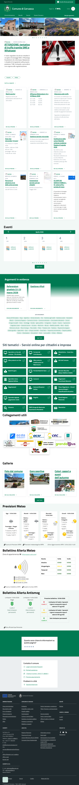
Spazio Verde (21, 330)
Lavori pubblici (46, 333)
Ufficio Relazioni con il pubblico (11, 754)
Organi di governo (7, 714)
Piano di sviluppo (25, 328)
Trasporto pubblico (66, 330)
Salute (40, 333)
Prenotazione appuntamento (48, 746)
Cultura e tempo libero (27, 716)
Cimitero (54, 333)
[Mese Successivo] (70, 231)
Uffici (4, 721)
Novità (20, 15)
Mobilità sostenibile (54, 325)
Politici (4, 719)
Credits (32, 778)
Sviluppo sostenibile (34, 330)
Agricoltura (26, 317)
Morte (62, 325)
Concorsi (67, 320)
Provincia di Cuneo (26, 735)
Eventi (61, 719)
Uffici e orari (6, 757)
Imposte (54, 322)
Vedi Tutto (39, 267)
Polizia (39, 328)
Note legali (43, 735)
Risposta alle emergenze (63, 328)
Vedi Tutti (39, 338)
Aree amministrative (8, 706)
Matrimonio (40, 325)
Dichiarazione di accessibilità (47, 738)
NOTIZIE (8, 42)
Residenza (53, 328)
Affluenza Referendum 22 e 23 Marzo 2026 (39, 95)
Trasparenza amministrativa (54, 330)
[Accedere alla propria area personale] (65, 2)
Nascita (67, 325)
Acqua (21, 317)
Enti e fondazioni (7, 711)
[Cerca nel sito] (72, 9)
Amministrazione (9, 15)
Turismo (19, 333)
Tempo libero (43, 330)
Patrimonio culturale (14, 328)
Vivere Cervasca (38, 15)
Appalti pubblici (25, 711)
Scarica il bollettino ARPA (12, 587)
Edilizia (42, 721)
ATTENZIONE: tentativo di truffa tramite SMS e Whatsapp (17, 47)
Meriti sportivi (10, 94)
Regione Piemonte (8, 2)
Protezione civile (46, 328)
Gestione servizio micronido (39, 137)
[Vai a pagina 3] (36, 262)
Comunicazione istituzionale (57, 320)
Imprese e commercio (27, 721)
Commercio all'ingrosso (20, 320)
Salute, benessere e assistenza (48, 706)
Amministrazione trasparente (48, 740)
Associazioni (69, 317)
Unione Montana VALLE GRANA (30, 738)
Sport (26, 330)
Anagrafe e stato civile (27, 709)
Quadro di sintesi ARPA (29, 587)
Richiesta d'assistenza (46, 748)
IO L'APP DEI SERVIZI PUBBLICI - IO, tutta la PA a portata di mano (60, 184)
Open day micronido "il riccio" (11, 140)
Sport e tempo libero (45, 716)
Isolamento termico (25, 325)
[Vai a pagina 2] (34, 262)
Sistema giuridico (12, 330)
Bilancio (11, 320)
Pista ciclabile (33, 328)
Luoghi (61, 717)
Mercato (47, 325)
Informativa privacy (45, 733)
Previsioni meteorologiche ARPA (33, 545)
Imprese (60, 322)
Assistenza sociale (60, 317)
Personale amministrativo (9, 716)
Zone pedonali (34, 333)
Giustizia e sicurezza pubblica (29, 719)
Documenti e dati (7, 709)
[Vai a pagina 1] (34, 37)
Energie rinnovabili (13, 322)
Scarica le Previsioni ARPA (12, 545)
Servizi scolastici (44, 714)
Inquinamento (66, 322)
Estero (20, 322)
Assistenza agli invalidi (49, 317)
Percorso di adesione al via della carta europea (11, 183)
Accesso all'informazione (12, 317)
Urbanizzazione (26, 333)
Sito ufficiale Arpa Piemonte (13, 627)
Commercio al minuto (32, 320)
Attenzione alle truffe (61, 94)
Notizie (61, 706)
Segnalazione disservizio (46, 744)
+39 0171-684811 (13, 738)
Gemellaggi (26, 322)
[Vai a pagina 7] (44, 262)
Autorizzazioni (25, 714)
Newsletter (62, 735)
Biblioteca (59, 333)
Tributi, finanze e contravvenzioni (48, 710)
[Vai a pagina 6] (42, 262)
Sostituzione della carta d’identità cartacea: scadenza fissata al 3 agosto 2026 (60, 143)
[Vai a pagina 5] (40, 262)
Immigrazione (48, 322)
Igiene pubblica (39, 322)
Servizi (28, 15)
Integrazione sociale (15, 325)
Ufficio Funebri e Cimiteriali (47, 719)
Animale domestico (35, 317)
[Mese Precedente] (8, 231)
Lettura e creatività (13, 248)
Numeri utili (6, 759)
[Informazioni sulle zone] (29, 554)
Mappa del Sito (45, 778)
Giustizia (33, 322)
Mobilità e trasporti (26, 724)
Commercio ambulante (44, 320)
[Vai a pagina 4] (38, 262)
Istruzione (34, 325)
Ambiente (24, 706)
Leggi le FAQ (43, 742)
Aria (42, 317)
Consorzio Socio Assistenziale (29, 740)
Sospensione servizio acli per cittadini (34, 183)
